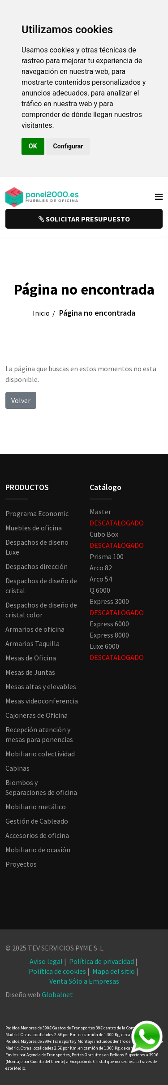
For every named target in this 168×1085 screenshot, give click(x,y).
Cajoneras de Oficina (36, 715)
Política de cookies (57, 971)
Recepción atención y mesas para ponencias (39, 734)
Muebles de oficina (33, 527)
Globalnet (57, 994)
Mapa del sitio (113, 971)
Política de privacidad (101, 961)
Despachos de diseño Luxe (37, 547)
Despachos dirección (36, 566)
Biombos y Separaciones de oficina (41, 787)
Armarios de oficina (35, 629)
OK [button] (33, 146)
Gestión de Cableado (36, 820)
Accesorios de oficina (37, 835)
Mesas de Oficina (30, 657)
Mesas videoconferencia (41, 700)
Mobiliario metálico (35, 806)
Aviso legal (46, 961)
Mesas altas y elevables (40, 686)
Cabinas (17, 768)
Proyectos (21, 863)
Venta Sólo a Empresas (84, 980)
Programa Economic (37, 513)
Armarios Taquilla (32, 643)
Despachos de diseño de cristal (41, 585)
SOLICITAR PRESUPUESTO (84, 218)
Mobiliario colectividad (40, 753)
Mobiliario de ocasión (37, 849)
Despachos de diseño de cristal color (41, 609)
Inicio (41, 312)
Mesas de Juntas (30, 672)
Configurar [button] (68, 146)
